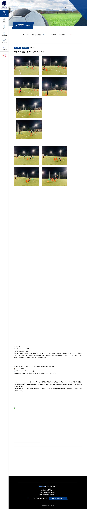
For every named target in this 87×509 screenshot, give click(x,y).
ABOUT (4, 22)
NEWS (4, 15)
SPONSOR (4, 42)
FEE (4, 28)
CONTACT (4, 49)
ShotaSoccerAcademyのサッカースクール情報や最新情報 (4, 4)
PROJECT (4, 35)
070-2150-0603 (39, 498)
